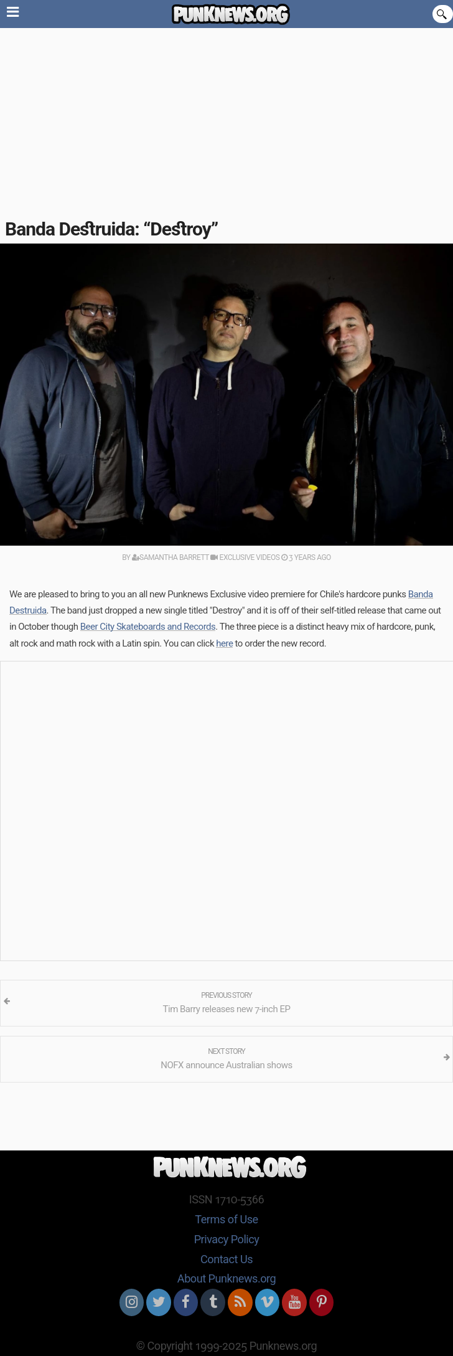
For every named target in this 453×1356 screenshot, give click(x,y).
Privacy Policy (226, 1239)
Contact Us (226, 1259)
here (224, 643)
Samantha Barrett (170, 557)
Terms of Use (226, 1219)
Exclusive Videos (244, 557)
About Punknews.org (226, 1278)
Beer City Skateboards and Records (148, 626)
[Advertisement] (226, 121)
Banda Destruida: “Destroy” (111, 229)
